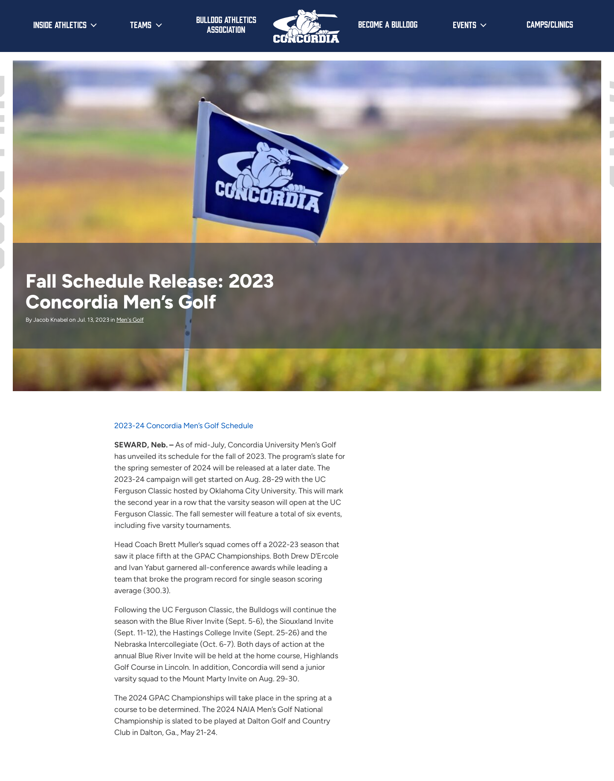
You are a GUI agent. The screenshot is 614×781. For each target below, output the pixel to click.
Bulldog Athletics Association (226, 24)
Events (464, 24)
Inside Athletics (60, 24)
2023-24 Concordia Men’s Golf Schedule (183, 425)
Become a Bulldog (387, 23)
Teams (140, 24)
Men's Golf (130, 319)
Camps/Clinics (550, 23)
